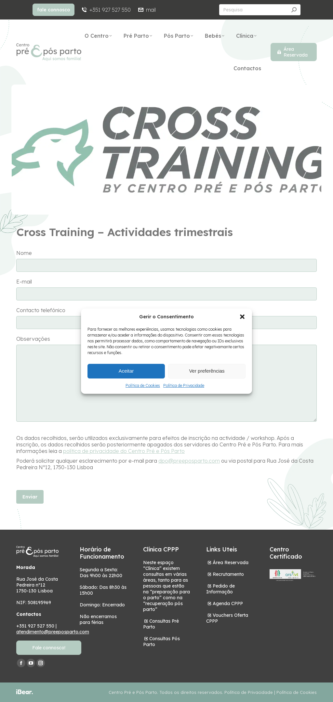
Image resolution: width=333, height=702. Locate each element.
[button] (242, 316)
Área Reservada (230, 562)
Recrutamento (228, 574)
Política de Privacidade (183, 385)
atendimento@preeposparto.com (52, 632)
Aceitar (126, 371)
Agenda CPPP (228, 603)
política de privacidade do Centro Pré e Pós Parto (124, 451)
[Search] (259, 9)
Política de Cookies (143, 385)
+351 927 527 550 (106, 9)
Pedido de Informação (220, 589)
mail (146, 9)
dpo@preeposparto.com (189, 460)
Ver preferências (206, 371)
